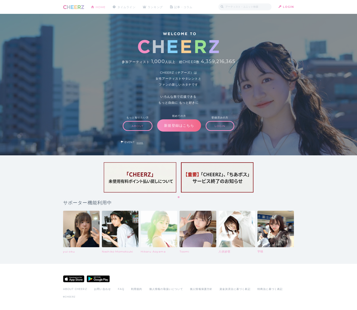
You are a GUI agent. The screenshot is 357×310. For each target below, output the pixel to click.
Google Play (98, 278)
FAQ (121, 289)
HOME (101, 7)
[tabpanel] (140, 177)
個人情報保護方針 (201, 289)
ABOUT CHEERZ (75, 289)
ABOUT (137, 126)
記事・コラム (183, 7)
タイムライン (126, 7)
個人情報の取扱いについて (166, 289)
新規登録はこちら (179, 125)
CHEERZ (73, 7)
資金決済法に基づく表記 (235, 289)
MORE (140, 143)
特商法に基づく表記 (270, 289)
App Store (73, 278)
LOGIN (288, 7)
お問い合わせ (102, 289)
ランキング (155, 7)
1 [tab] (179, 197)
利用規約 (136, 289)
